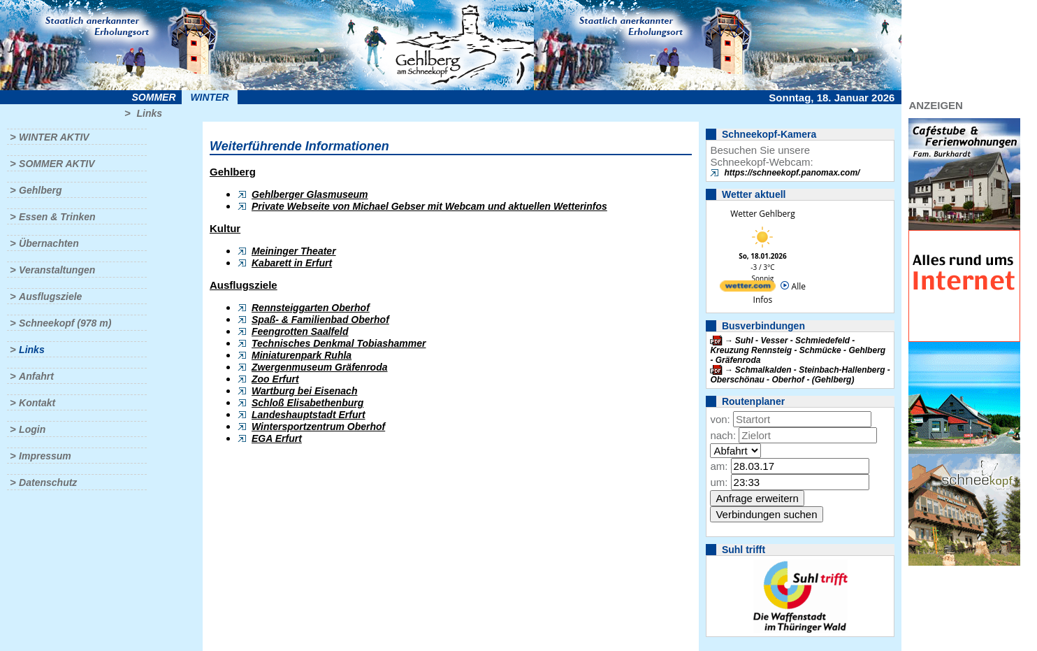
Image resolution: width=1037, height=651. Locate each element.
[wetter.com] (748, 288)
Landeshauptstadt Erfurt (308, 414)
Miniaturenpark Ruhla (301, 355)
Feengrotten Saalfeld (300, 331)
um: (718, 482)
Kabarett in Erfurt (292, 263)
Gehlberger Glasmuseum (310, 194)
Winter (209, 97)
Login (32, 429)
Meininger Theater (294, 251)
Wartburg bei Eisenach (304, 390)
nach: (723, 435)
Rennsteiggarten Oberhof (311, 307)
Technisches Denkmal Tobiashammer (339, 343)
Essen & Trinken (57, 216)
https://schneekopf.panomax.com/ (792, 173)
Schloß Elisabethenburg (307, 402)
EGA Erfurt (277, 438)
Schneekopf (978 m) (65, 323)
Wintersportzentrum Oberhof (318, 426)
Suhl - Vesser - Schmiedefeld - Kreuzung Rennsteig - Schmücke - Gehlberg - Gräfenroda (797, 350)
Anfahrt (36, 376)
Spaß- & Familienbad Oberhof (320, 319)
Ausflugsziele (50, 296)
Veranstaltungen (57, 270)
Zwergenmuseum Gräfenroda (320, 367)
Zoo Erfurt (275, 379)
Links (149, 113)
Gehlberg (40, 190)
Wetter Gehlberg (762, 214)
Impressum (45, 456)
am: (718, 466)
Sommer (154, 97)
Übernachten (49, 243)
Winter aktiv (54, 137)
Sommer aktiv (56, 163)
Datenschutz (48, 482)
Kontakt (37, 402)
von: (720, 419)
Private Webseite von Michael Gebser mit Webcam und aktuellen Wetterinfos (429, 206)
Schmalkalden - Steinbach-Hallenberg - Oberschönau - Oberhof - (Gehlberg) (800, 375)
